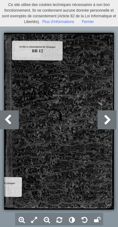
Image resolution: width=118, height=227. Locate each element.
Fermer (88, 22)
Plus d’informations (58, 22)
